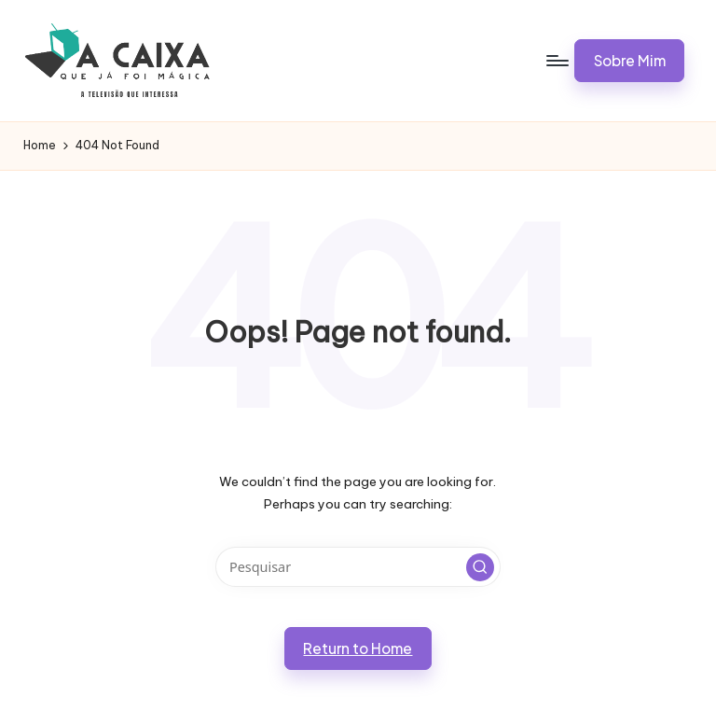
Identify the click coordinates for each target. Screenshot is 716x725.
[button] (629, 60)
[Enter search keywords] (357, 567)
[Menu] (556, 60)
